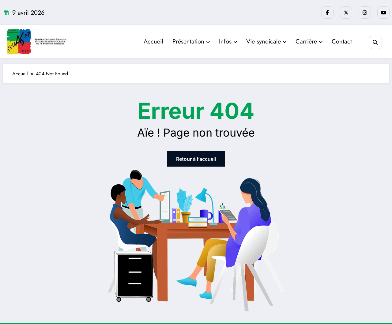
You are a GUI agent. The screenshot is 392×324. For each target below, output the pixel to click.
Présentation (191, 41)
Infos (228, 41)
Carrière (309, 41)
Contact (342, 41)
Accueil (153, 41)
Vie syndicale (266, 41)
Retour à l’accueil (196, 159)
